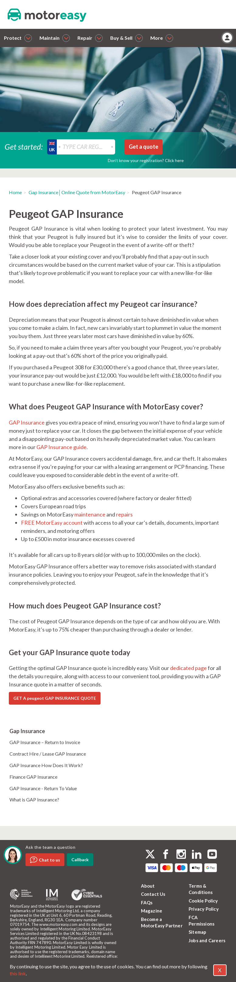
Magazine (151, 910)
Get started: (24, 146)
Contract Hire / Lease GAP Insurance (47, 754)
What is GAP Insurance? (34, 799)
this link (18, 973)
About (148, 886)
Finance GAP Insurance (33, 777)
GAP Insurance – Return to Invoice (44, 742)
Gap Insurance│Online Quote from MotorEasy (77, 192)
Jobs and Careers (207, 940)
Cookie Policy (203, 900)
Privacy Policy (204, 909)
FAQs (147, 902)
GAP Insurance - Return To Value (43, 788)
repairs (124, 514)
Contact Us (153, 894)
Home (15, 192)
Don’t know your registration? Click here (146, 160)
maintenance (89, 514)
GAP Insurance (27, 422)
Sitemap (197, 932)
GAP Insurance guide (61, 447)
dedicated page (188, 668)
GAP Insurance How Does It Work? (46, 765)
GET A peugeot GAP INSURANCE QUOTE (54, 698)
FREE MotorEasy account (52, 522)
